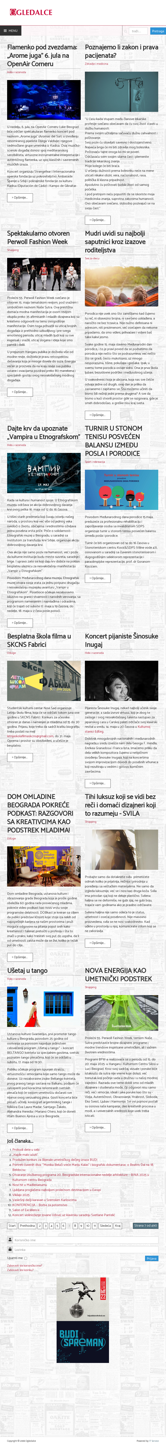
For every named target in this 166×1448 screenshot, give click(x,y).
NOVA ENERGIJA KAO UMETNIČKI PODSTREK (118, 975)
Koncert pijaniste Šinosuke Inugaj (121, 640)
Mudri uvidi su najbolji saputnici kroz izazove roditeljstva (115, 242)
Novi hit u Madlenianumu (29, 1185)
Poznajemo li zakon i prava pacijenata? (121, 51)
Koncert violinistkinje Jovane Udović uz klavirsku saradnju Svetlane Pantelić (63, 1215)
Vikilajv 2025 (21, 1195)
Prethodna (27, 1226)
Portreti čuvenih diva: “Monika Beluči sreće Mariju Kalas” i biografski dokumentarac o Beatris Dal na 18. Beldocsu (83, 1167)
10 (87, 1226)
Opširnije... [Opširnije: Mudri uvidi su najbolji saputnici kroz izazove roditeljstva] (97, 415)
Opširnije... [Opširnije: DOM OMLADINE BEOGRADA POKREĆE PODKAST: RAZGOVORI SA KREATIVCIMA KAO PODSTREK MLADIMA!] (20, 957)
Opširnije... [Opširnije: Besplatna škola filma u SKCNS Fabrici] (20, 757)
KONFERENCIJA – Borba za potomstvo (39, 1205)
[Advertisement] (82, 1397)
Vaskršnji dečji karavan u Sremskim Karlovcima (44, 1200)
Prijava (152, 1258)
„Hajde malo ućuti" (25, 1155)
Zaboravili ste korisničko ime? (24, 1265)
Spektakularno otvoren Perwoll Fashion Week (38, 238)
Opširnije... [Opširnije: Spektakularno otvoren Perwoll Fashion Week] (20, 392)
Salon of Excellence (25, 1210)
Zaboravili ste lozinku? (20, 1270)
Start (12, 1226)
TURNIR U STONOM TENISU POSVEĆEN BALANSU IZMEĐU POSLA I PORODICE (113, 441)
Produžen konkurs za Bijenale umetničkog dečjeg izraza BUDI (54, 1160)
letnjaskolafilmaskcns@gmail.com (30, 736)
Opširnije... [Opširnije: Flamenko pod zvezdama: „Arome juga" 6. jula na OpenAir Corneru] (20, 197)
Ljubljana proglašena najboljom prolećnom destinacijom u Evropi (56, 1190)
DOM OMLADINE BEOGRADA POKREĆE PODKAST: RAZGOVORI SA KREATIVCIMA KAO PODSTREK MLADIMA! (40, 814)
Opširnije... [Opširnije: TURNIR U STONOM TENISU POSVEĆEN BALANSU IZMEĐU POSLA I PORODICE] (97, 578)
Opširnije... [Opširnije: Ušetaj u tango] (20, 1128)
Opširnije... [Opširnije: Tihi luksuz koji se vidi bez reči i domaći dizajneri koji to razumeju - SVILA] (97, 943)
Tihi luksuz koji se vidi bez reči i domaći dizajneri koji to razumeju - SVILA (120, 805)
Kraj (118, 1226)
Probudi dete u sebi (25, 1150)
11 (95, 1226)
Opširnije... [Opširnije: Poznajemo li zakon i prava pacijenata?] (97, 220)
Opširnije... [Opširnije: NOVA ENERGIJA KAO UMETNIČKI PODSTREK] (97, 1127)
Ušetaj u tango (27, 971)
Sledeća (105, 1226)
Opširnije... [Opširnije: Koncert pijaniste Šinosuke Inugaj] (97, 783)
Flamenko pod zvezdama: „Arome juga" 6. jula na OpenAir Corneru (42, 56)
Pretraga (158, 31)
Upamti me (15, 1258)
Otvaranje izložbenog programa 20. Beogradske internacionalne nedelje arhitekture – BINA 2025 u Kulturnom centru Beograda (80, 1177)
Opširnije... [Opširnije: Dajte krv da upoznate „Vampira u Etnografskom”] (20, 623)
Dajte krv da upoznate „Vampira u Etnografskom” (43, 433)
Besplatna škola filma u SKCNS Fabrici (39, 640)
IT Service (154, 1441)
